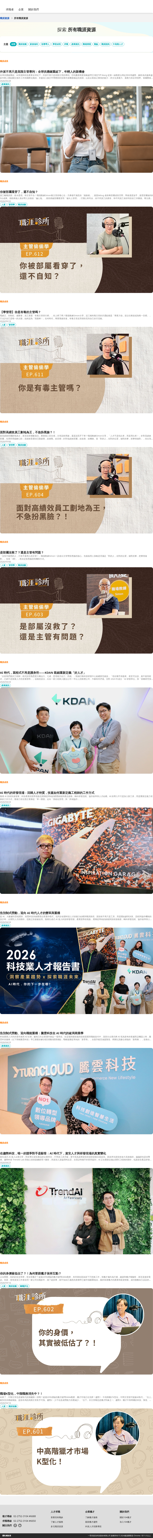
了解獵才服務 (91, 1517)
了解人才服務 (57, 1521)
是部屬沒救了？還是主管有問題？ (22, 552)
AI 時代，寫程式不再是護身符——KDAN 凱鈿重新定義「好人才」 (43, 673)
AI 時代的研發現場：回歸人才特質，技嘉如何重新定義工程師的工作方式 (47, 793)
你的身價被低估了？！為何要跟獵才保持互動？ (30, 1273)
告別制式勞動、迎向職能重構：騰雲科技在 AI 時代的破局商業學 (41, 1033)
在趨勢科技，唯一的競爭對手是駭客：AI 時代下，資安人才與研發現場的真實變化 (53, 1153)
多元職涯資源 (57, 1526)
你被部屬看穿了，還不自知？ (19, 192)
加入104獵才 (125, 1521)
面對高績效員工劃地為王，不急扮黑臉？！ (27, 432)
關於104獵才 (125, 1517)
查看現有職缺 (57, 1517)
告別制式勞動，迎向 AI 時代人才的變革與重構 (30, 913)
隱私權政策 (6, 1535)
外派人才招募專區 (93, 1526)
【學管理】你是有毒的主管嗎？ (20, 312)
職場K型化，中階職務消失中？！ (21, 1394)
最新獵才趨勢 (91, 1521)
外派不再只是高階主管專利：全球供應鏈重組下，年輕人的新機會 (42, 72)
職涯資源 (4, 18)
